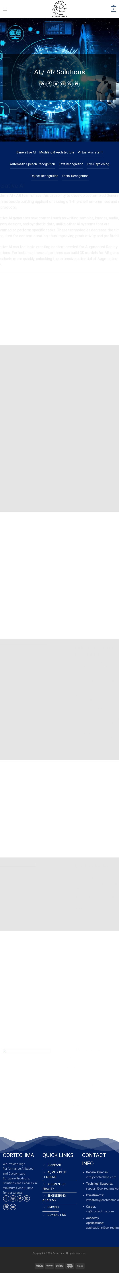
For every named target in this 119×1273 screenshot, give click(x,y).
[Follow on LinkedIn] (6, 1207)
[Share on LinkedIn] (76, 84)
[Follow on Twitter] (20, 1198)
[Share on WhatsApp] (42, 84)
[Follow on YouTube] (13, 1207)
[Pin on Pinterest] (70, 84)
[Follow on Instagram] (13, 1198)
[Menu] (5, 9)
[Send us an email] (27, 1198)
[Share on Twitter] (56, 84)
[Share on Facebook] (49, 84)
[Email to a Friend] (63, 84)
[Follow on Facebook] (6, 1198)
